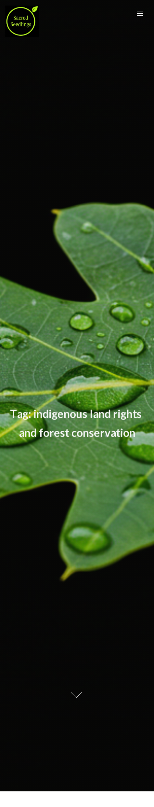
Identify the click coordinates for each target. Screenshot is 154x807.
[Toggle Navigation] (140, 13)
